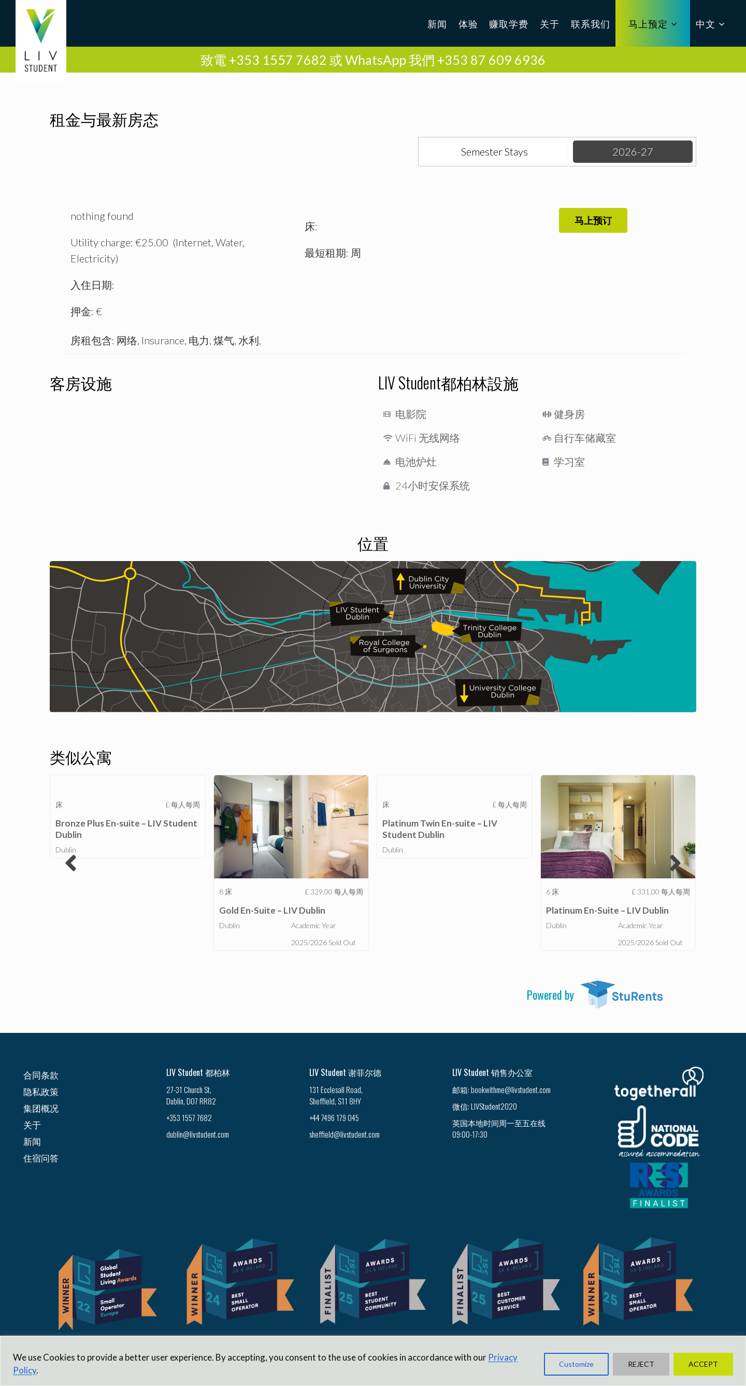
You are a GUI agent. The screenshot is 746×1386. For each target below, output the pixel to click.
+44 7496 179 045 (334, 1117)
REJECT (641, 1364)
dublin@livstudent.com (197, 1134)
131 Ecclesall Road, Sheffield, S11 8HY (336, 1095)
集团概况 (41, 1107)
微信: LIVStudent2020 (484, 1106)
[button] (593, 220)
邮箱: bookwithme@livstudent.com (501, 1089)
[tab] (494, 152)
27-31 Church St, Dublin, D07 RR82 (191, 1095)
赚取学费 (508, 23)
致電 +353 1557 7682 (263, 59)
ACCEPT (703, 1364)
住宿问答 (41, 1157)
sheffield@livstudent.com (344, 1134)
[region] (373, 1361)
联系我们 (590, 23)
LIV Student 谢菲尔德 (345, 1072)
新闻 (437, 23)
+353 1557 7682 (189, 1117)
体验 (468, 23)
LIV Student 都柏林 (198, 1072)
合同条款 (41, 1074)
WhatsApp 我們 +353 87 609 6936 (445, 59)
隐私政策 (41, 1091)
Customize (576, 1364)
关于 (550, 23)
